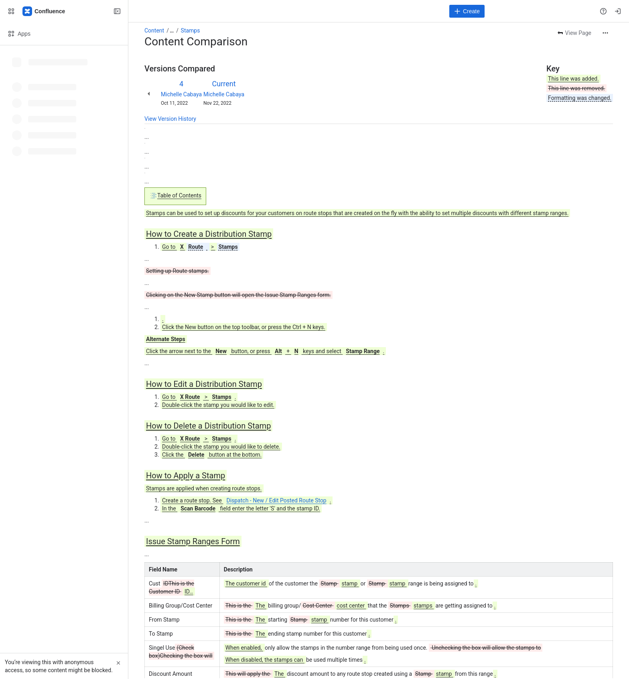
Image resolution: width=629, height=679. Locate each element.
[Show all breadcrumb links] (172, 30)
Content (154, 30)
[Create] (467, 11)
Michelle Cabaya (181, 94)
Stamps (190, 30)
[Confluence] (44, 11)
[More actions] (605, 33)
